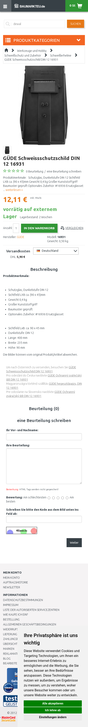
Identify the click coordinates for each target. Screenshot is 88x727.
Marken (8, 648)
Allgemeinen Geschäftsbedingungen (29, 624)
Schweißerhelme (60, 55)
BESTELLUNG (11, 619)
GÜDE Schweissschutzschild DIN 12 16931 (31, 59)
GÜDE (20, 237)
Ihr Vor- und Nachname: (22, 430)
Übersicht (10, 643)
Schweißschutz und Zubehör (22, 55)
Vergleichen (74, 228)
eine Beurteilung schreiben (64, 171)
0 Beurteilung (34, 171)
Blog (7, 658)
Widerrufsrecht (15, 629)
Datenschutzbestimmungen (23, 600)
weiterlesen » (14, 190)
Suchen (75, 23)
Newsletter (11, 587)
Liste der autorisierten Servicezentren (31, 609)
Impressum (10, 605)
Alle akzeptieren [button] (52, 703)
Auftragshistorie (15, 582)
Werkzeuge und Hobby (32, 50)
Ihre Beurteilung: (18, 445)
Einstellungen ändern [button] (53, 717)
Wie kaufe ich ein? (15, 614)
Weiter (74, 542)
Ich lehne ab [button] (53, 710)
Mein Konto (11, 577)
